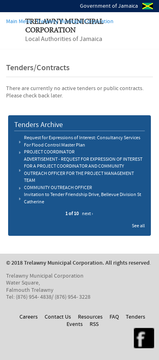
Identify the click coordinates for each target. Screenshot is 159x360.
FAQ (114, 317)
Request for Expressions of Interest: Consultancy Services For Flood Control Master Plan (82, 142)
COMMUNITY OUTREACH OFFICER (58, 188)
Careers (28, 317)
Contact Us (58, 317)
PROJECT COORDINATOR (49, 152)
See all (138, 226)
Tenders (135, 317)
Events (75, 324)
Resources (90, 317)
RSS (94, 324)
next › (87, 214)
